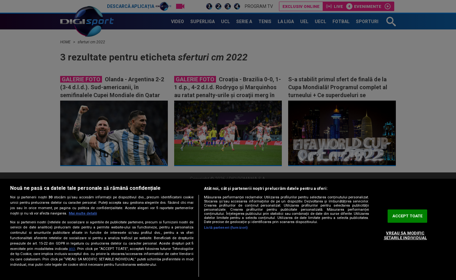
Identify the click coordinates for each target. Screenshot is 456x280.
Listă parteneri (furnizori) (226, 228)
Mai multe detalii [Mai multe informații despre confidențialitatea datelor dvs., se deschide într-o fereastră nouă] (83, 213)
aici (72, 248)
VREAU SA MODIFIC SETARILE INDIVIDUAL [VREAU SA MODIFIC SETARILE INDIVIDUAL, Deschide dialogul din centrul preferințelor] (405, 235)
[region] (228, 229)
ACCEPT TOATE (407, 216)
